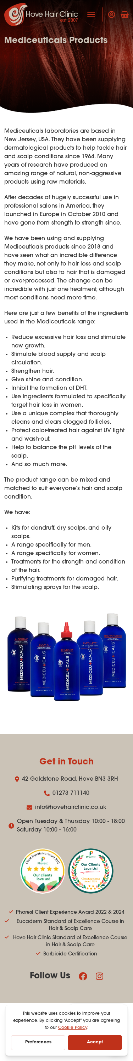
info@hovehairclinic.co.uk (66, 807)
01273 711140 (66, 793)
